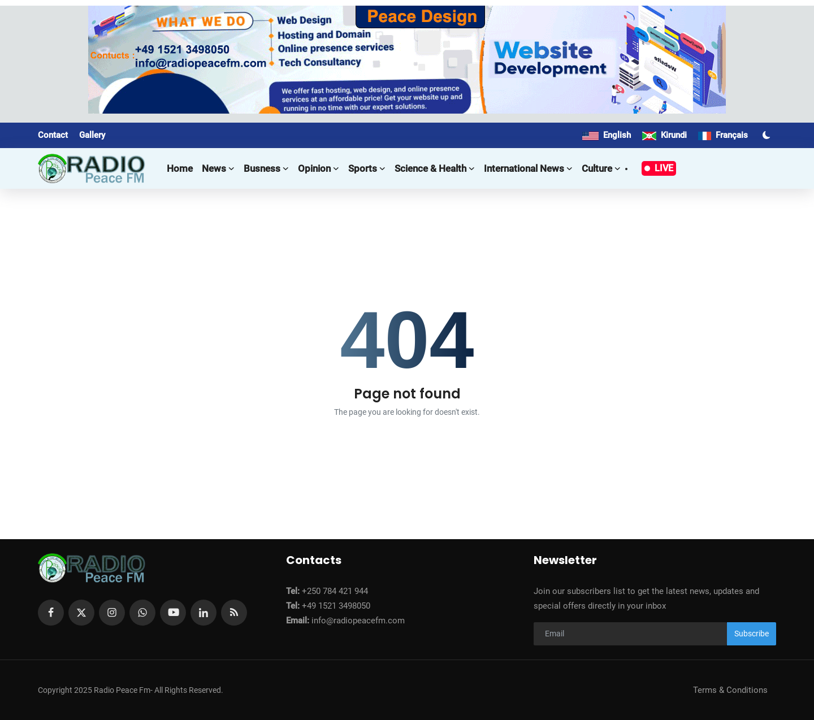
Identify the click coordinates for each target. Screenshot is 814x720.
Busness (266, 168)
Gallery (92, 135)
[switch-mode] (767, 135)
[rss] (234, 613)
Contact (53, 135)
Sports (367, 168)
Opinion (318, 168)
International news (528, 168)
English (606, 135)
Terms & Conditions (730, 690)
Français (723, 135)
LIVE (658, 168)
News (218, 168)
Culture (601, 168)
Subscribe (751, 633)
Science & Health (435, 168)
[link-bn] (407, 60)
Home (180, 168)
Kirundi (664, 135)
